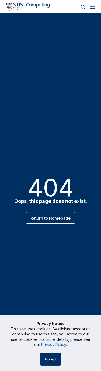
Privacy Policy (53, 344)
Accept (50, 359)
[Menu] (92, 6)
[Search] (83, 7)
